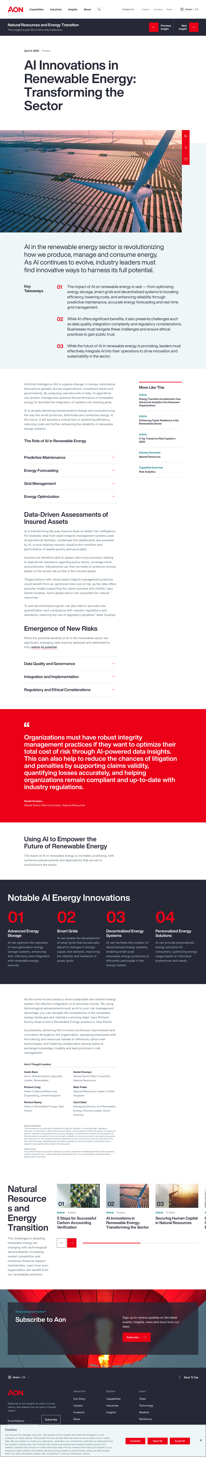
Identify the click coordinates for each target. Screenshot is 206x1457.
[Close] (200, 1440)
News (169, 9)
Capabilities (36, 9)
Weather (144, 1412)
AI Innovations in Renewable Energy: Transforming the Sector (127, 1222)
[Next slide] (71, 1242)
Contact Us (128, 9)
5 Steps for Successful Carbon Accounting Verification (76, 1222)
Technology (146, 1405)
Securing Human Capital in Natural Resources (176, 1220)
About (87, 9)
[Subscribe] (137, 1337)
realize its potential (44, 647)
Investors (158, 9)
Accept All (180, 1441)
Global (189, 9)
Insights (72, 9)
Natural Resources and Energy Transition (43, 25)
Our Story (79, 1399)
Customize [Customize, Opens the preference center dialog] (135, 1441)
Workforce (145, 1419)
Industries (56, 9)
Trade (142, 1399)
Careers (146, 9)
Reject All (157, 1441)
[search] (99, 9)
